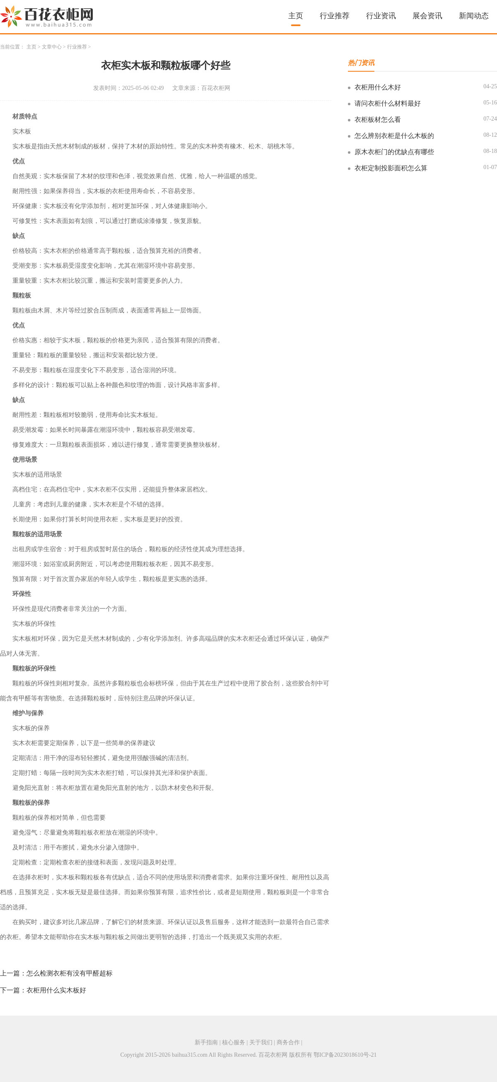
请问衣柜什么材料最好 (388, 103)
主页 (295, 16)
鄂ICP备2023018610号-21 (345, 1055)
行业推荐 (335, 16)
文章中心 (52, 47)
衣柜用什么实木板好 (56, 990)
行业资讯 (381, 16)
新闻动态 (474, 16)
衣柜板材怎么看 (378, 119)
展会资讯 (427, 16)
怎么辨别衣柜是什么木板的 (394, 135)
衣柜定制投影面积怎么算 (391, 168)
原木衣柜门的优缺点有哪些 (394, 151)
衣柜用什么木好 (378, 87)
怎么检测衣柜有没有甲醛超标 (70, 973)
